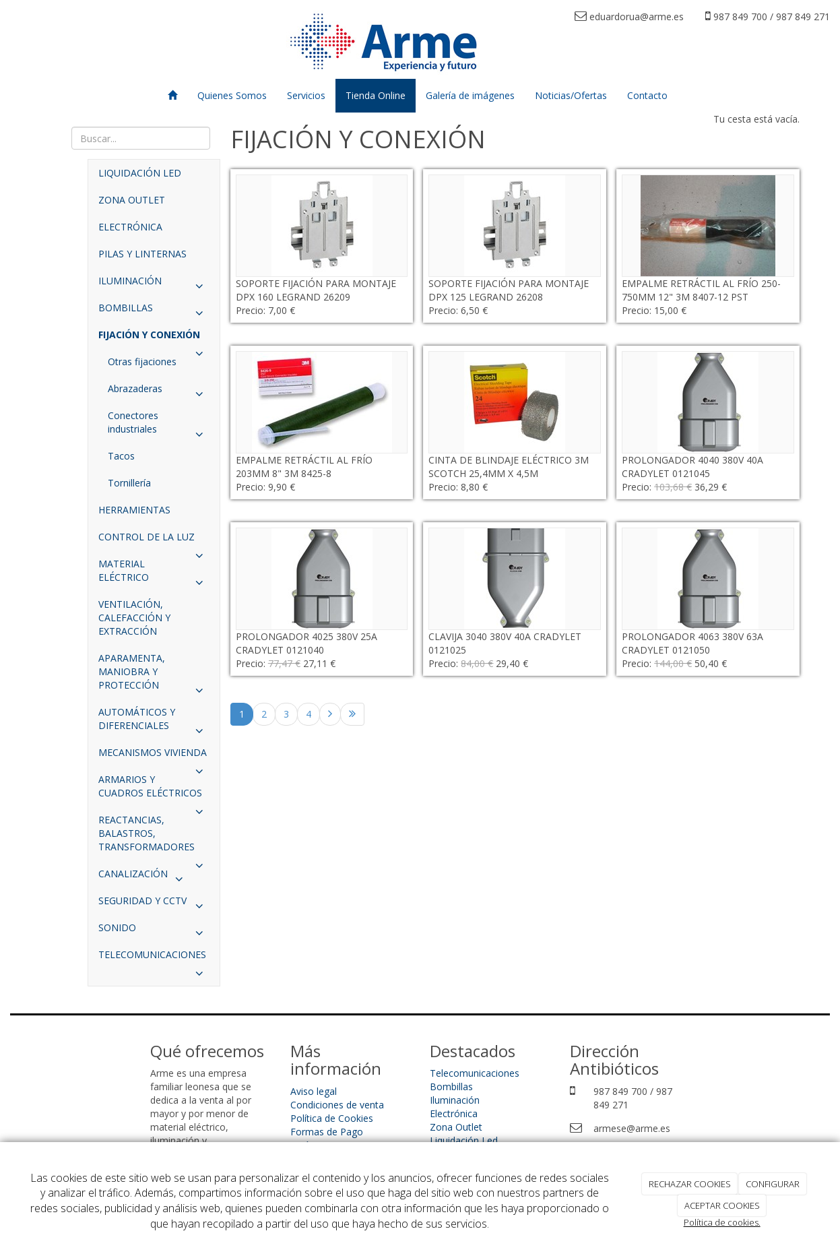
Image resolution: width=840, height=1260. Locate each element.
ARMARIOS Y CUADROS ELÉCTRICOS (153, 790)
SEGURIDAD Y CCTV (153, 904)
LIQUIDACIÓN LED (139, 172)
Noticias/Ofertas (571, 95)
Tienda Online (376, 95)
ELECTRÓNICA (130, 226)
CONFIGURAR (773, 1184)
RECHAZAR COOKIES (690, 1184)
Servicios (306, 95)
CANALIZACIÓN (143, 877)
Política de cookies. (722, 1222)
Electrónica (454, 1113)
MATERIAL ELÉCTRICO (153, 574)
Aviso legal (313, 1091)
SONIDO (153, 931)
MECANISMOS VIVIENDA (153, 756)
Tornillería (129, 482)
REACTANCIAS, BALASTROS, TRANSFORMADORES (153, 836)
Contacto (647, 95)
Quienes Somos (232, 95)
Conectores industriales (158, 426)
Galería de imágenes (470, 95)
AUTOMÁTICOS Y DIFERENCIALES (153, 722)
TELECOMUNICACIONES (153, 958)
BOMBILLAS (153, 311)
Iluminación (455, 1100)
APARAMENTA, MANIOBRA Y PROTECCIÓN (153, 675)
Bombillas (451, 1086)
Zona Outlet (456, 1127)
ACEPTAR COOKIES (722, 1205)
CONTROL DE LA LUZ (153, 540)
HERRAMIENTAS (134, 509)
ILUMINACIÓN (153, 284)
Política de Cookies (331, 1118)
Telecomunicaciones (474, 1073)
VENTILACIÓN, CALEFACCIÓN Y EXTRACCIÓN (134, 617)
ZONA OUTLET (131, 199)
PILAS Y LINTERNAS (142, 253)
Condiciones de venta (337, 1104)
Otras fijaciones (142, 361)
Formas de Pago (326, 1131)
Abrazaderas (158, 392)
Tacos (121, 455)
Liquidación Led (464, 1140)
